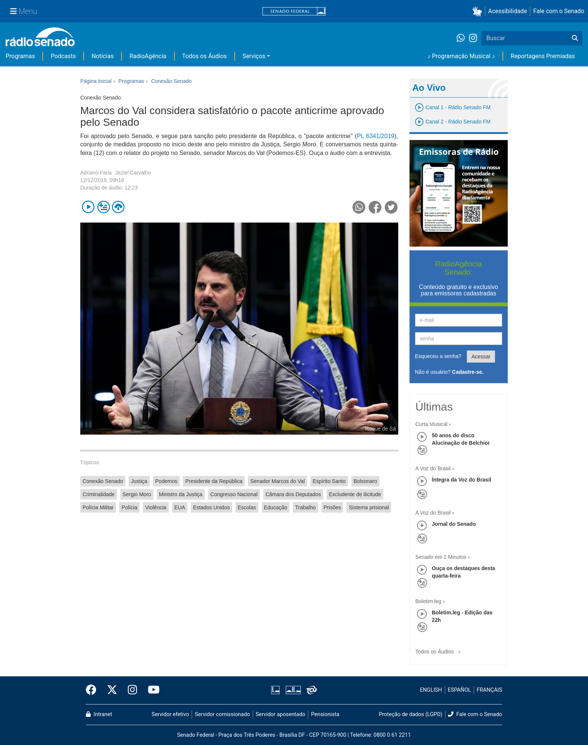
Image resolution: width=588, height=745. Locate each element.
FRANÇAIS (489, 690)
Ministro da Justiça (180, 494)
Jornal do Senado (454, 524)
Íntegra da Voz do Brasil (461, 480)
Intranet (99, 714)
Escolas (247, 507)
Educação (275, 507)
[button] (478, 11)
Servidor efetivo (170, 714)
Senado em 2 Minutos (441, 557)
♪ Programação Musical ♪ (461, 56)
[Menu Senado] (24, 11)
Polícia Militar (98, 507)
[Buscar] (574, 38)
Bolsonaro (365, 481)
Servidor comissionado (222, 714)
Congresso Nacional (234, 494)
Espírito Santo (329, 481)
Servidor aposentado (280, 714)
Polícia (129, 507)
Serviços (254, 56)
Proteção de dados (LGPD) (410, 714)
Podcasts (63, 56)
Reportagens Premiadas (543, 56)
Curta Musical (432, 424)
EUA (179, 507)
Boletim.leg (428, 601)
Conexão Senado (102, 481)
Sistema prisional (369, 507)
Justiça (139, 481)
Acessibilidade (507, 11)
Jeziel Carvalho (133, 173)
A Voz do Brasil (433, 468)
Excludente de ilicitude (355, 494)
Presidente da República (214, 481)
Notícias (103, 56)
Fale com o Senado (558, 11)
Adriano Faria (96, 173)
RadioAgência (147, 56)
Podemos (166, 481)
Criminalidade (98, 494)
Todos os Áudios (204, 56)
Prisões (332, 507)
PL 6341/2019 (375, 136)
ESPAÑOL (459, 690)
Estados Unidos (211, 507)
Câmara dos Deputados (293, 494)
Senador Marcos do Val (277, 481)
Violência (155, 507)
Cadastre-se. (467, 372)
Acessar (480, 357)
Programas (20, 56)
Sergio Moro (137, 494)
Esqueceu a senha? (438, 356)
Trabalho (305, 507)
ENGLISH (431, 690)
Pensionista (325, 714)
